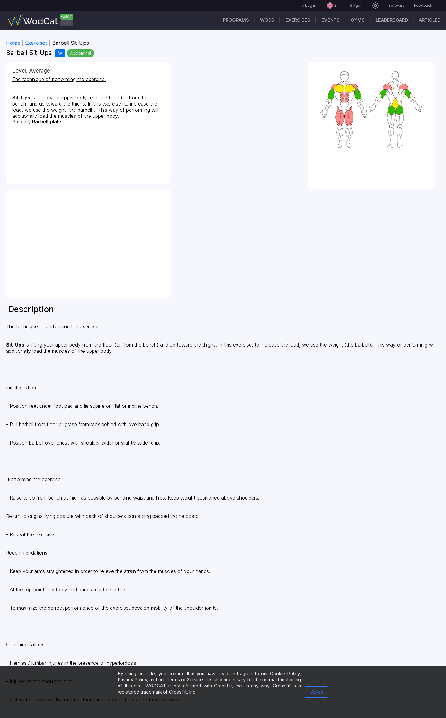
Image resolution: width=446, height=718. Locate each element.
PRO (67, 23)
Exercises (297, 20)
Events (330, 20)
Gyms (358, 20)
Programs (236, 20)
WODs (267, 20)
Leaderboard (392, 20)
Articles (430, 20)
